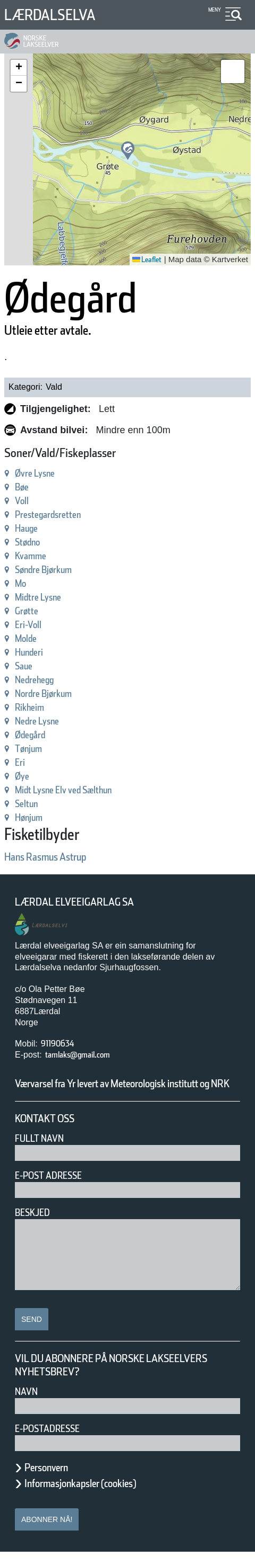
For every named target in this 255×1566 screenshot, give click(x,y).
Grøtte (30, 610)
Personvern (54, 1481)
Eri (21, 762)
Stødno (31, 542)
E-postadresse (54, 1442)
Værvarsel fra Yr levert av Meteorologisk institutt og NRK (122, 1090)
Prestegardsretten (57, 514)
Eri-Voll (31, 624)
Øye (24, 776)
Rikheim (34, 707)
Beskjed (35, 1226)
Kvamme (36, 555)
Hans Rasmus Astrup (59, 857)
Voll (23, 500)
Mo (22, 583)
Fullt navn (43, 1152)
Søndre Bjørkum (53, 569)
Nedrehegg (41, 679)
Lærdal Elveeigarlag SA (86, 902)
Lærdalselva (58, 14)
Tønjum (32, 748)
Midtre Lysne (45, 597)
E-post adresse (56, 1189)
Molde (29, 638)
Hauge (30, 528)
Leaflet (143, 259)
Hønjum (33, 817)
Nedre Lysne (44, 721)
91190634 (62, 1044)
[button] (127, 150)
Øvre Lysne (41, 473)
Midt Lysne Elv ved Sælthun (81, 789)
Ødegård (35, 734)
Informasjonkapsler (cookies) (100, 1497)
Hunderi (34, 652)
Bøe (24, 487)
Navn (28, 1405)
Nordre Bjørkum (52, 693)
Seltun (30, 803)
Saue (27, 666)
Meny (213, 10)
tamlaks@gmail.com (88, 1055)
